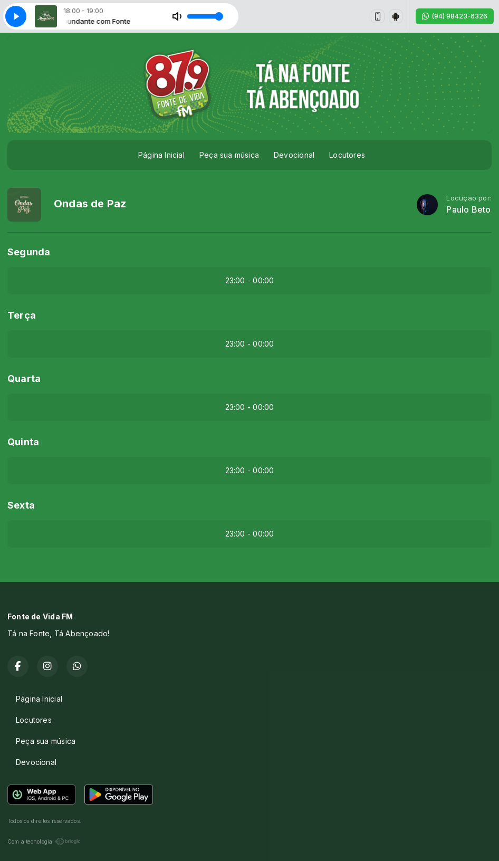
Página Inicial (161, 154)
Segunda (28, 251)
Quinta (23, 441)
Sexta (21, 505)
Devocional (294, 154)
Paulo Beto (468, 210)
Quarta (24, 378)
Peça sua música (229, 154)
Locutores (347, 154)
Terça (21, 315)
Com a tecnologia (44, 841)
